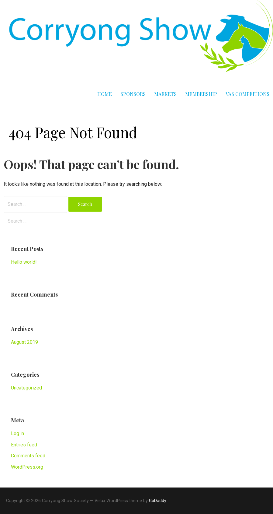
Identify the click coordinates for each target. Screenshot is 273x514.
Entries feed (24, 445)
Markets (165, 94)
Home (104, 94)
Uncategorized (26, 388)
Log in (17, 433)
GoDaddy (157, 500)
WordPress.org (27, 467)
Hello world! (24, 262)
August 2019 (24, 342)
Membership (201, 94)
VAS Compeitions (247, 94)
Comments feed (28, 456)
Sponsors (133, 94)
